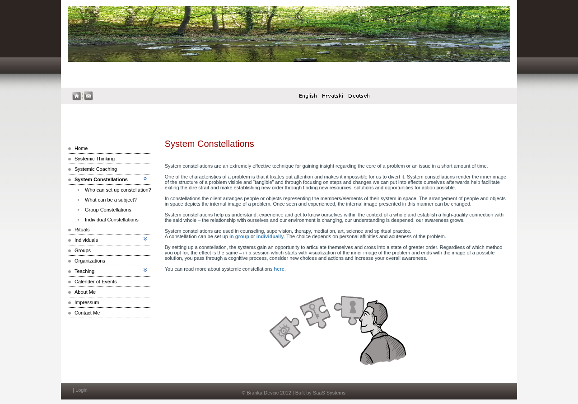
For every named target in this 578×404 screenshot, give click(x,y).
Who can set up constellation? (118, 190)
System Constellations (101, 179)
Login (81, 390)
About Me (85, 292)
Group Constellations (108, 209)
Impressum (87, 302)
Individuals (86, 240)
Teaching (84, 271)
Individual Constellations (112, 219)
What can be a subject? (111, 199)
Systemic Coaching (96, 169)
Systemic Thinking (95, 158)
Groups (83, 250)
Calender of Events (96, 281)
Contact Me (87, 312)
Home (81, 148)
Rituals (82, 229)
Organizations (90, 260)
